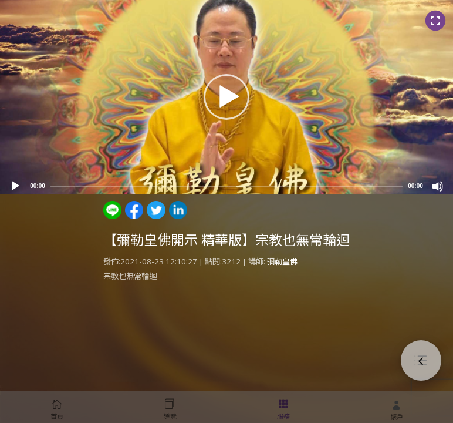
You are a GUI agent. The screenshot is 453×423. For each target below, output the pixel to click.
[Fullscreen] (435, 21)
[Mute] (438, 186)
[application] (226, 97)
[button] (226, 96)
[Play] (15, 186)
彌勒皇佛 (282, 261)
